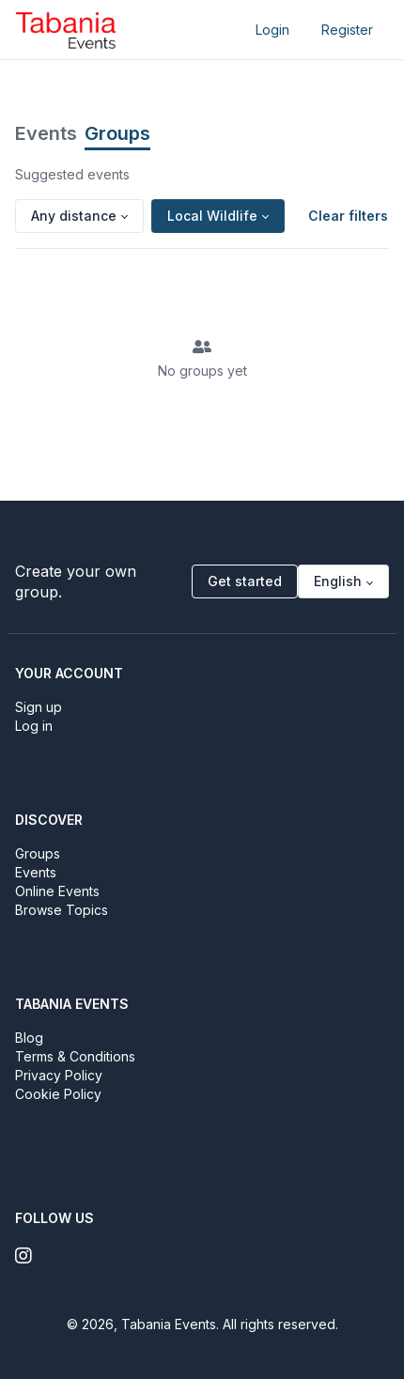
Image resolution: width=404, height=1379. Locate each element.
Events (46, 133)
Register (347, 30)
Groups (117, 133)
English (338, 581)
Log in (34, 726)
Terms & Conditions (75, 1056)
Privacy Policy (58, 1075)
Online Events (57, 891)
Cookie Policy (58, 1094)
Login (272, 30)
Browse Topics (61, 910)
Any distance (74, 216)
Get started (245, 581)
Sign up (38, 707)
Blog (29, 1038)
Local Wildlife (212, 216)
